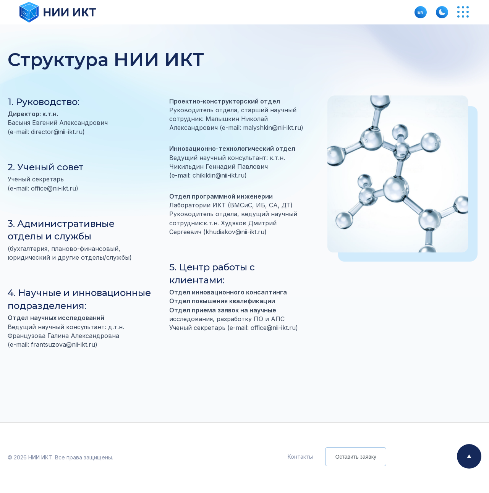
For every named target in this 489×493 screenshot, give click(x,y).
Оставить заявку (355, 457)
